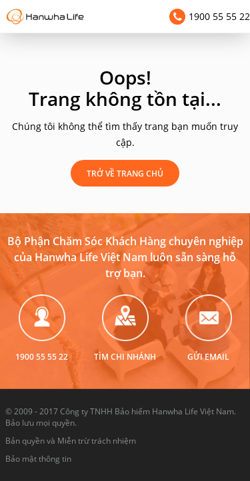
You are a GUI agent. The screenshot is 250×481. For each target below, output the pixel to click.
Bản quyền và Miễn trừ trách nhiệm (70, 440)
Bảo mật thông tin (38, 458)
